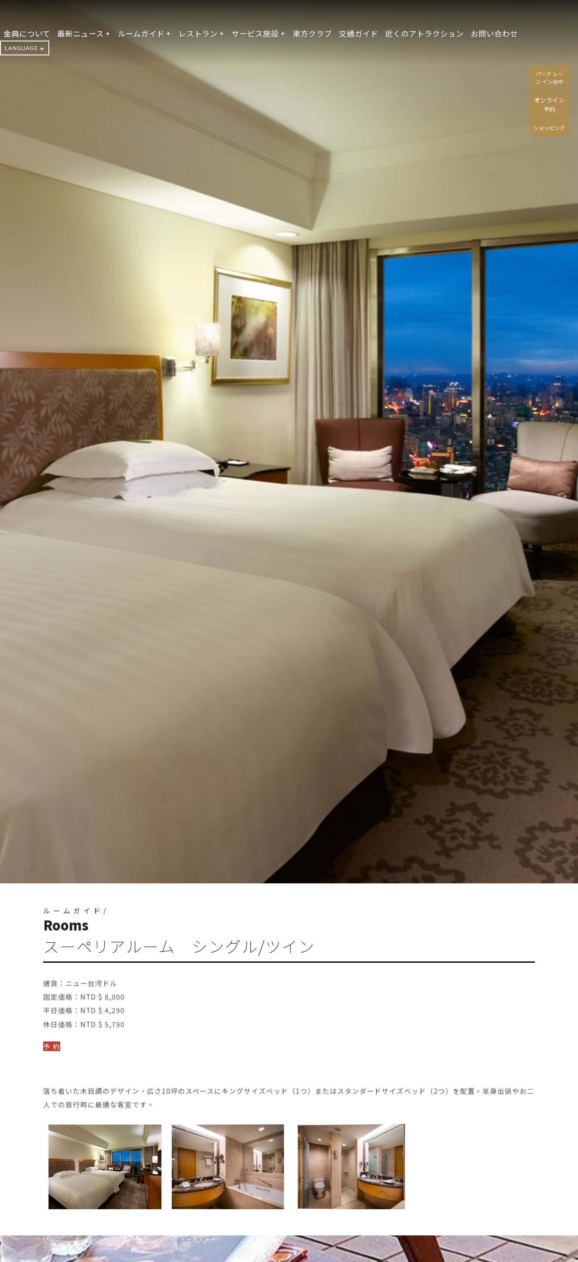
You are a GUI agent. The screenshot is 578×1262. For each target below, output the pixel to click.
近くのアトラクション (424, 33)
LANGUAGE (21, 48)
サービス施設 (255, 33)
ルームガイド (141, 33)
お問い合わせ (494, 33)
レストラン (198, 33)
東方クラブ (312, 33)
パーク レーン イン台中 (549, 77)
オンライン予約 (549, 104)
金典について (26, 33)
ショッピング (549, 127)
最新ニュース (80, 33)
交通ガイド (358, 33)
